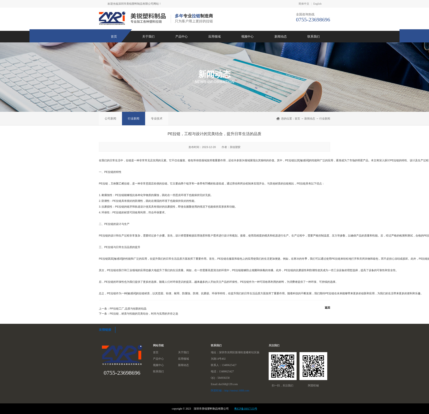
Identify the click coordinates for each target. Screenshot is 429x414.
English (317, 4)
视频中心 (247, 36)
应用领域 (214, 36)
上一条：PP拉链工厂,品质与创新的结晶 (122, 308)
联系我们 (313, 36)
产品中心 (181, 36)
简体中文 (304, 4)
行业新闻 (133, 118)
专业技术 (156, 118)
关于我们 (148, 36)
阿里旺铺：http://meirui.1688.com (230, 390)
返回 (327, 307)
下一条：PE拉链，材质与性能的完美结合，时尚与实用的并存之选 (138, 313)
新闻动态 (280, 36)
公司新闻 (110, 118)
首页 (114, 36)
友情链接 (105, 329)
